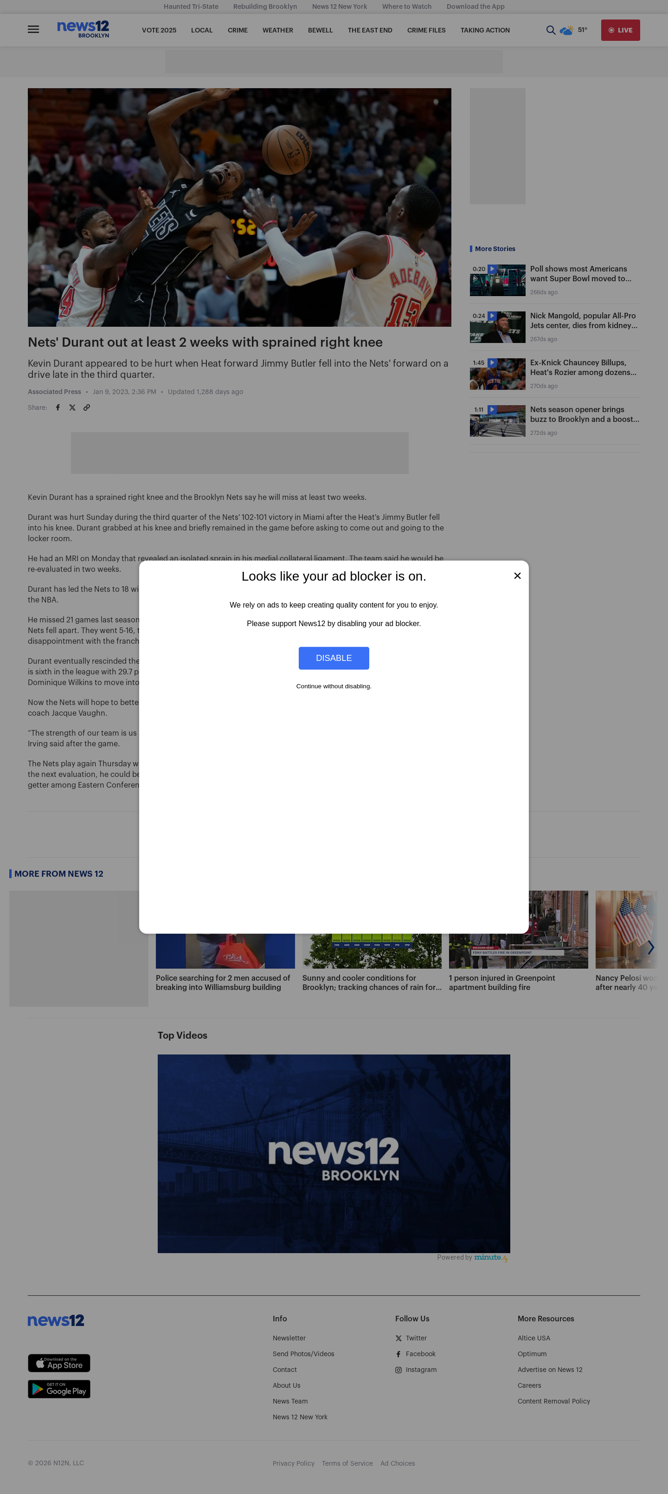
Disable (334, 658)
